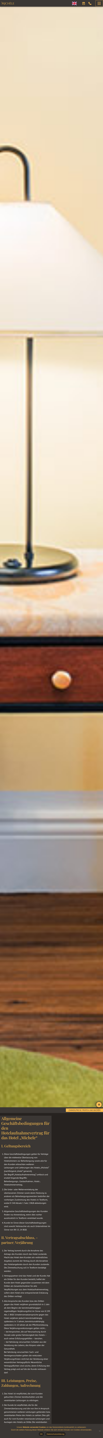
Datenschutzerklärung (55, 1434)
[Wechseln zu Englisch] (74, 3)
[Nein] (99, 1431)
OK (41, 1434)
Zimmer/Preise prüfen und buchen (84, 1110)
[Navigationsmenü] (99, 3)
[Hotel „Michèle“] (7, 3)
